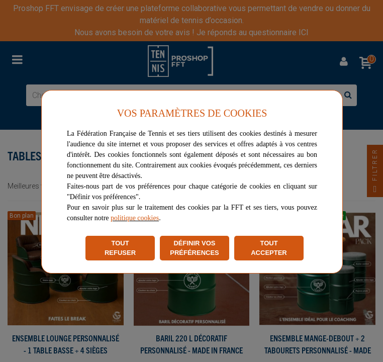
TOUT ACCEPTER (269, 248)
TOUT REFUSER (120, 248)
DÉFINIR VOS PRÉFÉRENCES (194, 248)
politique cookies (135, 218)
